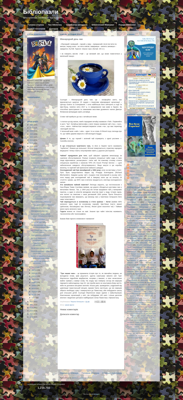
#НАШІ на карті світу (38, 222)
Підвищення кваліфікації (138, 209)
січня (34, 298)
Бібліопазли (40, 12)
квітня (34, 288)
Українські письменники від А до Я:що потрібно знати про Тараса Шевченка (141, 329)
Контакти (53, 29)
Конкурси (153, 265)
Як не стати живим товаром (41, 248)
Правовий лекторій (147, 293)
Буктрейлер (135, 240)
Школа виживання (145, 258)
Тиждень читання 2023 (135, 326)
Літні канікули (151, 282)
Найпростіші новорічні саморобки (39, 244)
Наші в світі (137, 320)
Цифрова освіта (144, 331)
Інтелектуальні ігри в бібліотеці (139, 249)
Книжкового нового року (40, 158)
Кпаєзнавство (131, 318)
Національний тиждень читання (139, 302)
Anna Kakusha (134, 165)
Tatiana (132, 171)
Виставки (149, 262)
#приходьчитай (132, 280)
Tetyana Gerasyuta (136, 174)
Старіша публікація (112, 373)
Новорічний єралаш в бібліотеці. (39, 162)
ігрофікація (130, 309)
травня (34, 285)
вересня (35, 273)
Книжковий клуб (133, 227)
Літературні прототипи (136, 282)
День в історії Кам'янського (141, 216)
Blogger (96, 394)
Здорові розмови (146, 315)
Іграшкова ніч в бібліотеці (40, 208)
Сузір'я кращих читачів (39, 184)
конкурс (150, 307)
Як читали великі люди (144, 333)
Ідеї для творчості (149, 227)
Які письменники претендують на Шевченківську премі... (42, 226)
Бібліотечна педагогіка (148, 280)
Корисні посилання (36, 29)
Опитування (152, 322)
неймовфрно (131, 335)
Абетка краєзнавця (38, 219)
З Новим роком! (37, 155)
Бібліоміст (148, 240)
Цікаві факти (69, 305)
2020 (32, 143)
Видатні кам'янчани (144, 245)
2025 (32, 128)
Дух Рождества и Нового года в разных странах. (42, 231)
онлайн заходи (135, 267)
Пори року (152, 238)
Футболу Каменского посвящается (38, 239)
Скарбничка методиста (76, 25)
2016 (32, 305)
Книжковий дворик (148, 298)
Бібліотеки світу (146, 243)
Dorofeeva (133, 168)
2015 (32, 308)
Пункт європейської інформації (139, 247)
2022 (32, 137)
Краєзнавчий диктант (144, 318)
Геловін (153, 311)
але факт (140, 307)
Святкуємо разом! (37, 171)
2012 (32, 317)
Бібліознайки (143, 265)
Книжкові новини (135, 197)
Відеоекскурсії (149, 309)
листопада (36, 267)
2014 (32, 311)
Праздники (137, 192)
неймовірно (141, 335)
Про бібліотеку (55, 25)
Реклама (143, 304)
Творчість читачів (134, 212)
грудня (34, 152)
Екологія (133, 315)
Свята (129, 245)
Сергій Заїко (133, 178)
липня (34, 279)
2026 (32, 125)
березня (35, 291)
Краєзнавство (150, 190)
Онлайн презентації (140, 322)
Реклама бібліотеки (137, 207)
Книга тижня (35, 192)
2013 (32, 314)
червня (34, 282)
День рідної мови (150, 313)
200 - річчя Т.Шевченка (141, 229)
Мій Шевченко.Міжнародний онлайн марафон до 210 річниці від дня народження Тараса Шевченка (141, 223)
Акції (139, 269)
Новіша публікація (69, 373)
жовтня (34, 270)
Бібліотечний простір (133, 298)
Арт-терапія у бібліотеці (137, 260)
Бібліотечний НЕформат (103, 25)
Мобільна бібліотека (147, 300)
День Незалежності (148, 251)
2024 (32, 131)
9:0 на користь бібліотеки (136, 276)
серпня (34, 276)
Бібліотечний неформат (147, 214)
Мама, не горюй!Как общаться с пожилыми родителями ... (42, 257)
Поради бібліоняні (127, 25)
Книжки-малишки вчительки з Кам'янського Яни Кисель (42, 167)
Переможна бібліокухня (138, 285)
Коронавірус (131, 251)
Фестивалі (131, 243)
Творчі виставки (148, 278)
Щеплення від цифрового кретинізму (40, 262)
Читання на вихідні (136, 232)
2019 (32, 146)
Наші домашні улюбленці (40, 235)
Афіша (139, 309)
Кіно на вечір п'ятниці (135, 236)
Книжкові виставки (132, 300)
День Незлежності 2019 (136, 313)
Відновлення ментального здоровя (137, 311)
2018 (32, 149)
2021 (32, 140)
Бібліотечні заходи (138, 187)
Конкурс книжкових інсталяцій (141, 254)
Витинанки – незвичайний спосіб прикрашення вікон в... (42, 215)
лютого (34, 294)
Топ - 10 (131, 190)
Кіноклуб (152, 192)
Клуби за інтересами (141, 195)
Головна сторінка (36, 25)
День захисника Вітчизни (144, 289)
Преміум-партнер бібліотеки (144, 274)
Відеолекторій (131, 265)
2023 (32, 134)
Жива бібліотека (134, 291)
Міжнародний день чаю (39, 211)
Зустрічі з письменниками (137, 218)
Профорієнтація (131, 304)
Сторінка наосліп (148, 324)
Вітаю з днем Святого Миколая (42, 205)
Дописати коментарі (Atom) (82, 378)
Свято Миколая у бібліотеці (41, 202)
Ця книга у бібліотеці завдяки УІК (140, 296)
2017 (32, 301)
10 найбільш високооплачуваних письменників (39, 197)
